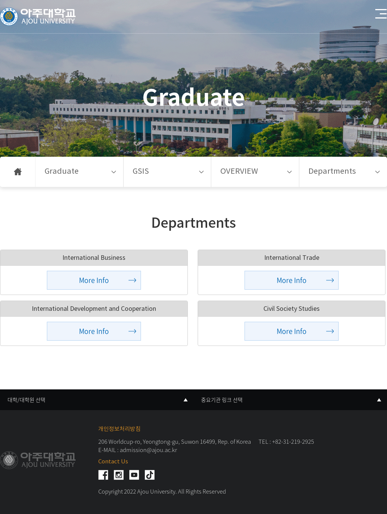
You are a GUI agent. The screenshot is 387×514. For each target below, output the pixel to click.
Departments (332, 171)
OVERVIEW (239, 171)
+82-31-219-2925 (293, 441)
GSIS (141, 171)
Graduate (62, 171)
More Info (94, 280)
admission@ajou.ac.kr (148, 450)
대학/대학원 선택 (26, 399)
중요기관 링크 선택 (222, 399)
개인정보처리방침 (119, 429)
